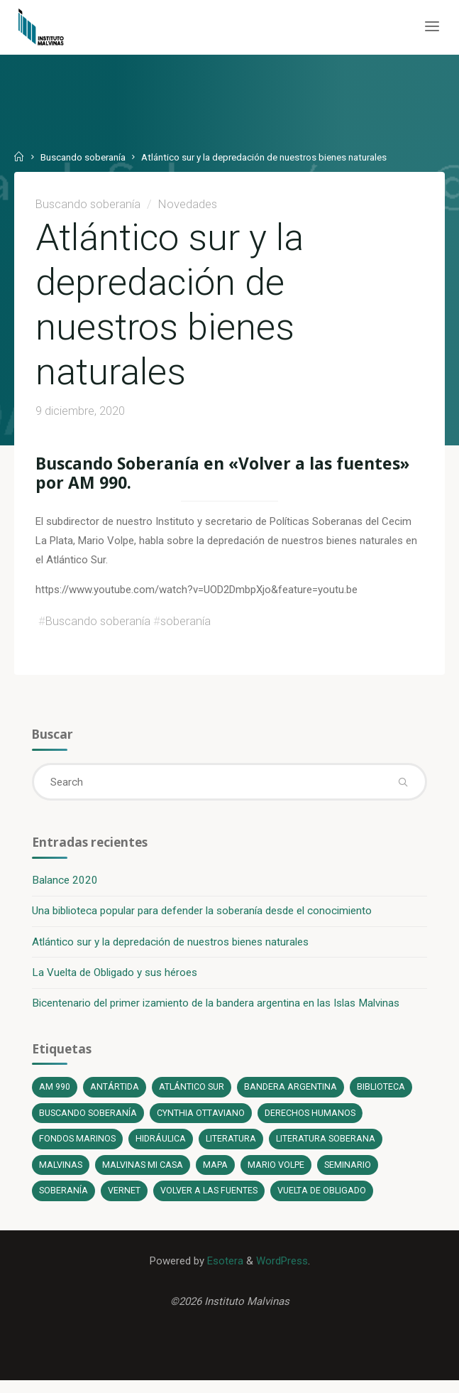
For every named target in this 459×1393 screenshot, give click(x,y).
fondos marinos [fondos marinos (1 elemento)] (78, 1148)
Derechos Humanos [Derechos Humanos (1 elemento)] (310, 1122)
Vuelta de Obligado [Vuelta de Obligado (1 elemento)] (325, 1201)
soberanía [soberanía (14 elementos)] (64, 1201)
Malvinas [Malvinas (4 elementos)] (62, 1174)
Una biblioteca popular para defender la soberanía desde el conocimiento (202, 919)
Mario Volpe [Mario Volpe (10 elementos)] (278, 1174)
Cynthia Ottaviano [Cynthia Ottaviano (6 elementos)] (201, 1122)
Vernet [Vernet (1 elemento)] (125, 1201)
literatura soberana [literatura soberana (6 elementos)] (328, 1148)
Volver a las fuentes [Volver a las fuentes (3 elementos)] (210, 1201)
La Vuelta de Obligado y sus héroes (115, 981)
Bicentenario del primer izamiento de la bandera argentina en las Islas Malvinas (216, 1011)
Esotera (223, 1272)
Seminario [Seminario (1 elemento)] (350, 1174)
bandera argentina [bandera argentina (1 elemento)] (291, 1096)
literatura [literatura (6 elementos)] (232, 1148)
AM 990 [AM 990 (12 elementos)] (55, 1096)
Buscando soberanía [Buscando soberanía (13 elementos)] (89, 1122)
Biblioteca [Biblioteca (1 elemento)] (382, 1096)
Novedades (187, 204)
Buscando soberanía (83, 157)
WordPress (282, 1272)
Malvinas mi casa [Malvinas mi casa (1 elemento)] (144, 1174)
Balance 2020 (66, 888)
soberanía (185, 626)
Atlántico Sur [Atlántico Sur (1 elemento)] (193, 1096)
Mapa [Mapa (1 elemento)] (217, 1174)
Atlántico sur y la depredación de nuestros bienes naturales (171, 949)
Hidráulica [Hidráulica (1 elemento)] (161, 1148)
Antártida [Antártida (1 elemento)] (115, 1096)
